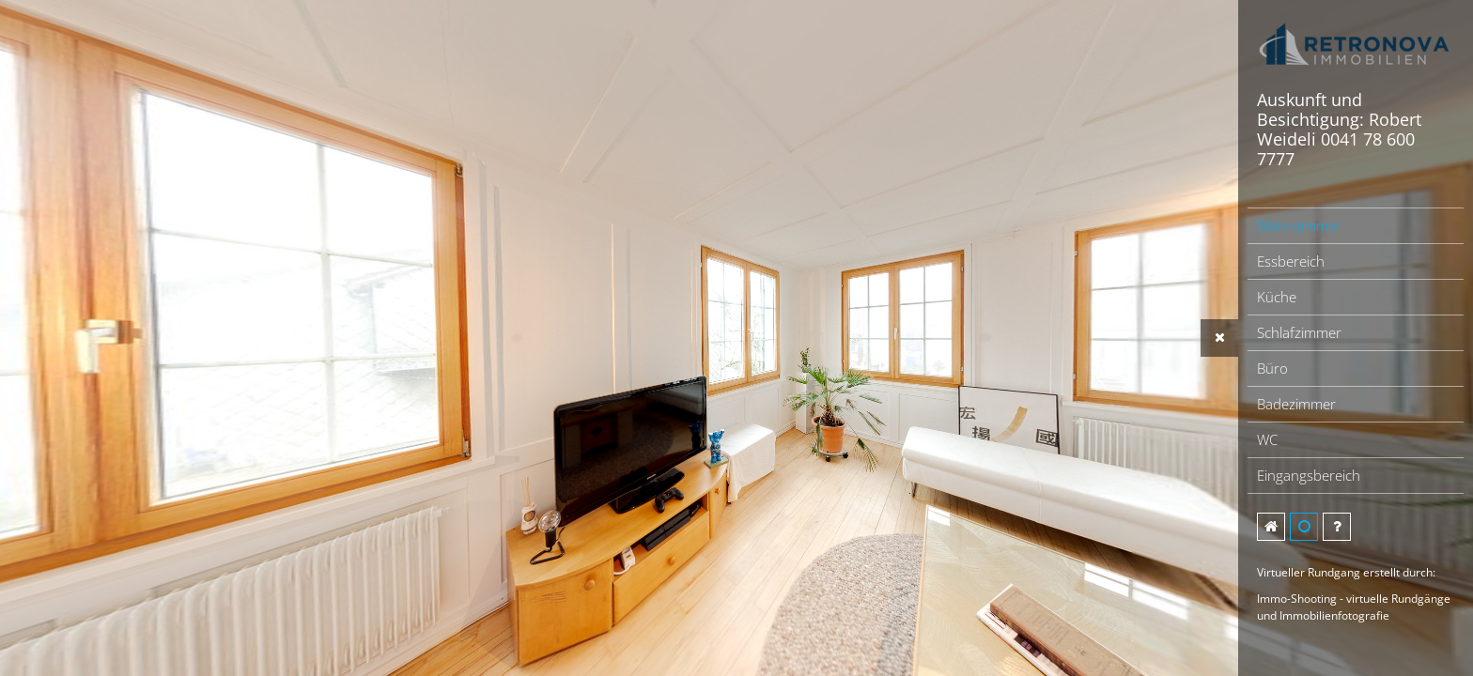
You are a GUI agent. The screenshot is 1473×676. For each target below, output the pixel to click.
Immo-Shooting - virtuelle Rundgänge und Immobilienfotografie (1353, 607)
